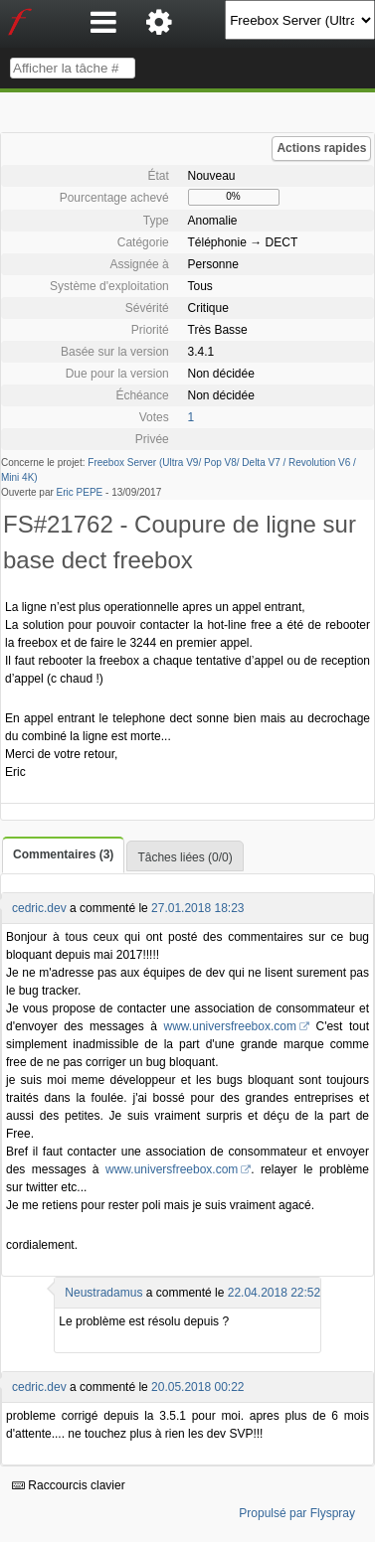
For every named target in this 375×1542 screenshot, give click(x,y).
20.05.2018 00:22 (197, 1387)
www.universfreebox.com (230, 1026)
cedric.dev (39, 908)
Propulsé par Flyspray (297, 1513)
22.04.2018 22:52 (274, 1293)
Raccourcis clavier (68, 1485)
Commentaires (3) (63, 854)
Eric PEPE (80, 492)
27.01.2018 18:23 (197, 908)
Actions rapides (321, 148)
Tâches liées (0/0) (184, 857)
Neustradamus (103, 1293)
